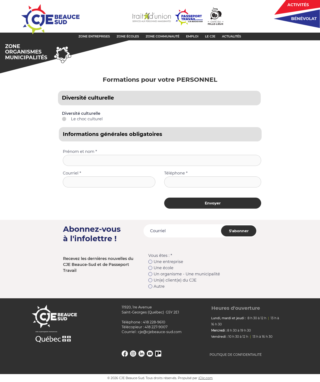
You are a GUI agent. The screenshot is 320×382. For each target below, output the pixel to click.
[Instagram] (133, 353)
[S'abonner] (238, 230)
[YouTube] (150, 353)
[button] (94, 36)
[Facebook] (125, 353)
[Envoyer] (212, 203)
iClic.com (205, 378)
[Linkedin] (141, 353)
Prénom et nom (78, 152)
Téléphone (174, 173)
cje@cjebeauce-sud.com (160, 332)
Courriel (70, 173)
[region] (295, 18)
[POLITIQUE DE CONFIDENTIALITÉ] (241, 354)
